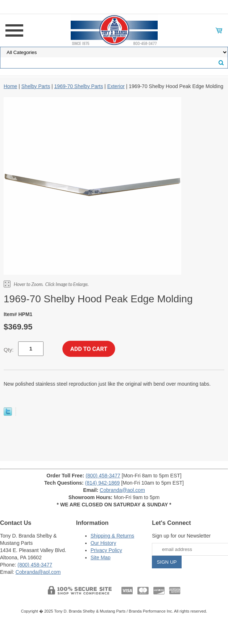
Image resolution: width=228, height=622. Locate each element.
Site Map (101, 557)
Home (10, 86)
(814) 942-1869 (102, 483)
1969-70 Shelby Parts (78, 86)
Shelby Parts (35, 86)
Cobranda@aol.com (122, 490)
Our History (103, 543)
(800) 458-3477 (103, 475)
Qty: (9, 350)
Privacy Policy (106, 550)
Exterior (116, 86)
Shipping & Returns (112, 536)
